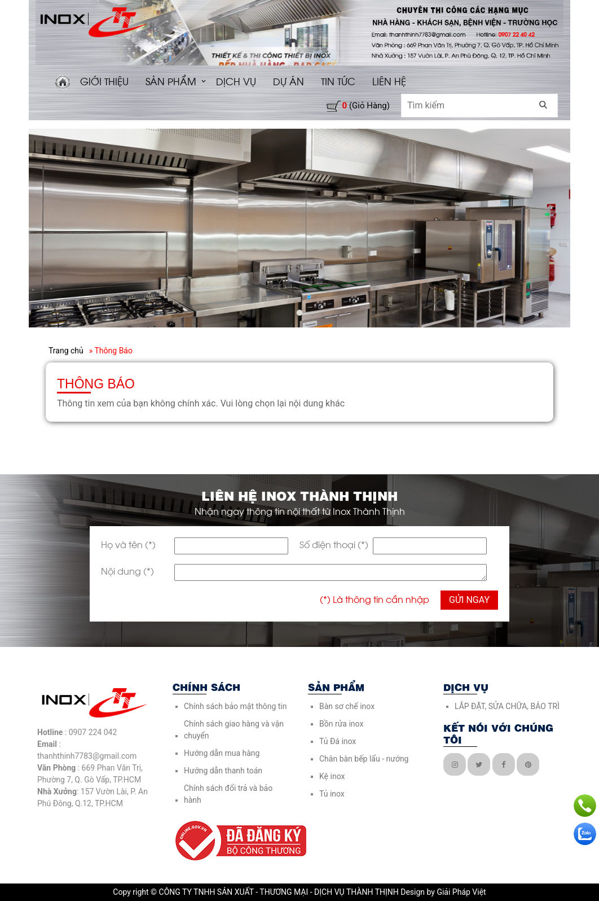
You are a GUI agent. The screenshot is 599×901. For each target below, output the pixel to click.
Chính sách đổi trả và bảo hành (228, 794)
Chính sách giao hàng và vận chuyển (234, 729)
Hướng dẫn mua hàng (221, 753)
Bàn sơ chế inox (347, 706)
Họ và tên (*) (128, 543)
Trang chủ (66, 350)
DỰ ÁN (288, 81)
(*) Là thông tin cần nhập (374, 598)
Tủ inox (332, 793)
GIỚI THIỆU (104, 81)
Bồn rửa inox (341, 723)
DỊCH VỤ (236, 81)
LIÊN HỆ (389, 81)
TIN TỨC (338, 81)
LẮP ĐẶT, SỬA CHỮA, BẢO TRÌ (507, 706)
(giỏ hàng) (366, 105)
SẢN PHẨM (171, 81)
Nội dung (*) (127, 570)
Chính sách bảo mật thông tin (235, 706)
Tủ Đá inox (337, 741)
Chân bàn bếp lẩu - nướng (363, 758)
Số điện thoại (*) (334, 543)
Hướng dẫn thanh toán (223, 770)
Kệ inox (332, 776)
